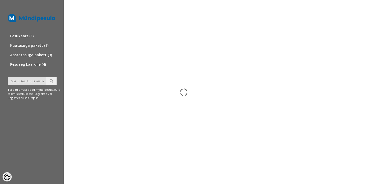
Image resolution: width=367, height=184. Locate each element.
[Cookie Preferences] (7, 176)
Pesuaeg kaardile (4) (28, 64)
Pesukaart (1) (22, 35)
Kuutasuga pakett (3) (29, 45)
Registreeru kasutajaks (23, 98)
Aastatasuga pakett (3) (31, 54)
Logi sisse (40, 94)
